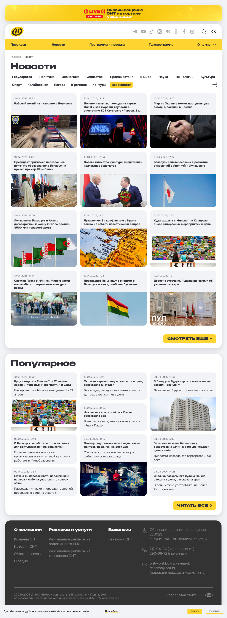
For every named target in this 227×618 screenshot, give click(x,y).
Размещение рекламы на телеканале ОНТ (69, 553)
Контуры (99, 85)
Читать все (192, 506)
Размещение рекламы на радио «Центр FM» (69, 541)
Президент (19, 44)
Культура (208, 77)
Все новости (121, 85)
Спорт (17, 85)
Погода (59, 85)
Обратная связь (27, 554)
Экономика (70, 77)
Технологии (184, 77)
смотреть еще (187, 339)
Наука (163, 77)
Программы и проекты (107, 44)
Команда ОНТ (25, 539)
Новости (58, 44)
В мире (145, 77)
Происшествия (121, 77)
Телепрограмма (161, 44)
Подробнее (111, 611)
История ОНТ (25, 546)
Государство (22, 77)
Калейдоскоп (37, 85)
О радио (21, 561)
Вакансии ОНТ (120, 539)
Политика (46, 77)
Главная (16, 57)
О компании (206, 44)
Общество (95, 77)
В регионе (79, 85)
